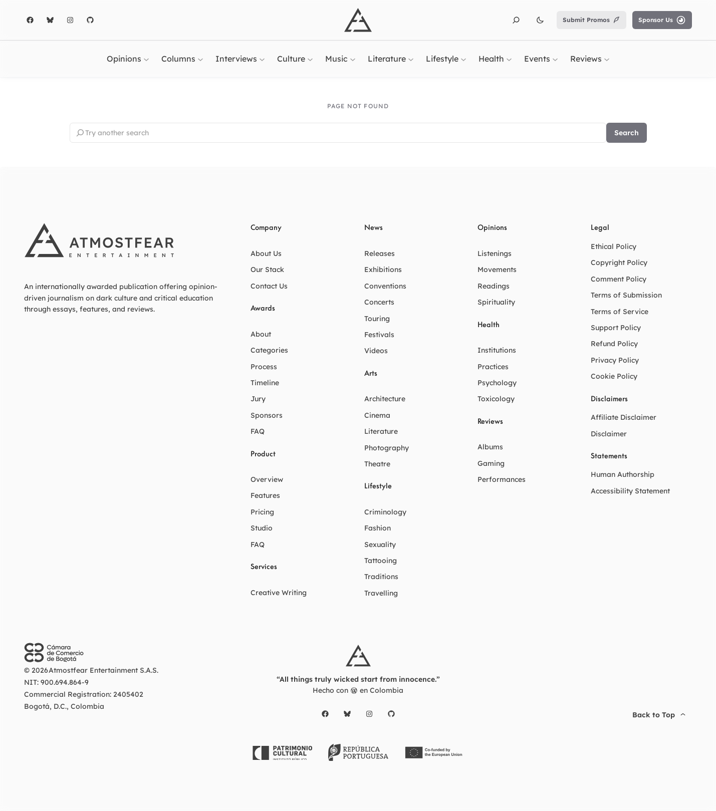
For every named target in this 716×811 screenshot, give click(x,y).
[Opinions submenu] (146, 59)
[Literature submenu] (411, 59)
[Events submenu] (555, 59)
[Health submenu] (509, 59)
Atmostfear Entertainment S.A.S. (103, 670)
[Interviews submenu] (262, 59)
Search (626, 132)
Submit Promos (591, 20)
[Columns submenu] (200, 59)
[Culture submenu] (310, 59)
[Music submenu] (353, 59)
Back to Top (660, 715)
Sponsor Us (662, 20)
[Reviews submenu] (607, 59)
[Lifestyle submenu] (463, 59)
